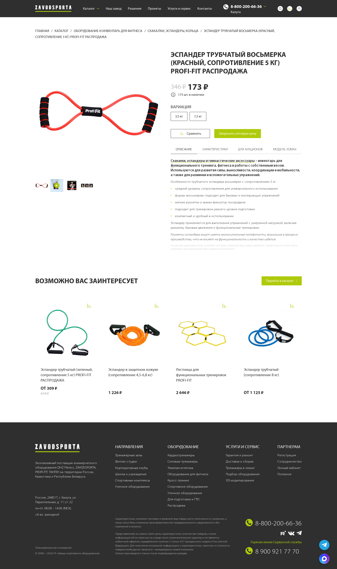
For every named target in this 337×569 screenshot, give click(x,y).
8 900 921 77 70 (277, 551)
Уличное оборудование (132, 486)
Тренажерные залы (128, 455)
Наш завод (113, 8)
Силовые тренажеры (183, 461)
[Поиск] (280, 8)
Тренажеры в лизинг (240, 468)
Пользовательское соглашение (53, 547)
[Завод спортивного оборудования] (53, 8)
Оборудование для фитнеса (188, 474)
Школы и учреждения (130, 474)
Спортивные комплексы (132, 480)
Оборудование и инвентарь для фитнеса (108, 31)
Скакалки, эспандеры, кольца (173, 31)
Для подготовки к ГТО (183, 499)
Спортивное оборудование (188, 486)
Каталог (91, 8)
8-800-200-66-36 (246, 6)
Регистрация (286, 455)
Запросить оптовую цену (237, 133)
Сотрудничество (289, 461)
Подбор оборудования (242, 474)
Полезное (284, 474)
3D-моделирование (240, 480)
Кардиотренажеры (181, 455)
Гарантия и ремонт (239, 455)
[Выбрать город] (264, 6)
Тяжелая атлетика (180, 468)
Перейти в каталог (281, 281)
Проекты (154, 8)
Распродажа (176, 505)
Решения (134, 8)
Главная (42, 31)
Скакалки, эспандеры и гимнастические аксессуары (213, 160)
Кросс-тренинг (178, 480)
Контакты (204, 8)
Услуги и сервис (179, 8)
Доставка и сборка (239, 461)
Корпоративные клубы (131, 468)
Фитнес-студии (126, 461)
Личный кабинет (289, 468)
